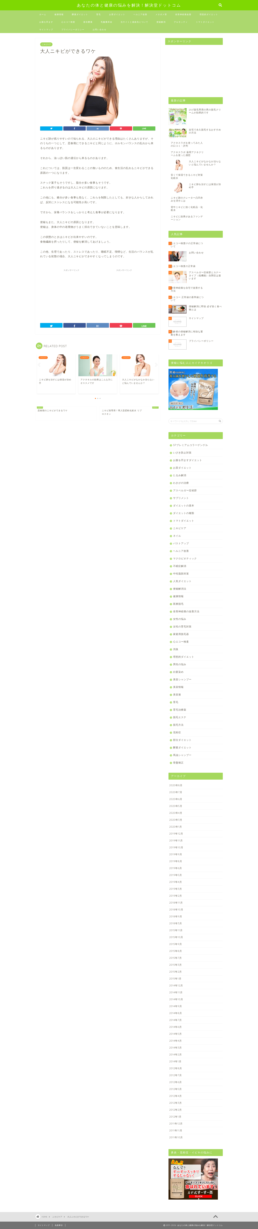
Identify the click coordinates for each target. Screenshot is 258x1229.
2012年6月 (175, 1082)
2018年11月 (176, 902)
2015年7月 (175, 957)
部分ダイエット (182, 739)
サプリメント (181, 498)
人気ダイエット (182, 581)
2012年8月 (175, 1068)
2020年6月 (175, 799)
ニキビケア (46, 44)
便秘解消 (161, 22)
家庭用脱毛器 (181, 634)
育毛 (98, 14)
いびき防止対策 (182, 452)
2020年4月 (175, 812)
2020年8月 (175, 785)
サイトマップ (46, 29)
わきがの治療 (181, 482)
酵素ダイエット (80, 14)
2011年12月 (176, 1123)
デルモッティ (181, 22)
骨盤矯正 (178, 762)
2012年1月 (175, 1116)
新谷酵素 (88, 22)
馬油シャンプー (182, 755)
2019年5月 (175, 875)
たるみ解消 (179, 475)
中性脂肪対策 (181, 573)
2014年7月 (175, 1020)
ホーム (42, 14)
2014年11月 (176, 992)
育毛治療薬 (179, 709)
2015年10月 (176, 937)
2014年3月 (175, 1047)
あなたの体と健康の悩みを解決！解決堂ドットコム (129, 5)
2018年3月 (175, 923)
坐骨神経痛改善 (183, 14)
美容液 (177, 694)
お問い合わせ (99, 29)
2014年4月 (175, 1040)
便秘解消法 (179, 588)
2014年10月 (176, 999)
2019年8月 (175, 861)
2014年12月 (176, 985)
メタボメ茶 (161, 14)
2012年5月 (175, 1089)
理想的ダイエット (209, 14)
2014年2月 (175, 1054)
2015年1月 (175, 978)
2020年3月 (175, 819)
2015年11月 (176, 930)
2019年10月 (176, 847)
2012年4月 (175, 1096)
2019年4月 (175, 881)
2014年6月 (175, 1026)
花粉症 (177, 732)
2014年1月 (175, 1061)
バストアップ (181, 543)
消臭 (175, 649)
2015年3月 (175, 964)
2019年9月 (175, 854)
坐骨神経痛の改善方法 (186, 611)
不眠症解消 (179, 566)
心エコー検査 (68, 22)
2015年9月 (175, 944)
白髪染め (178, 671)
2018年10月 (176, 909)
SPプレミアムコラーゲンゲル (190, 445)
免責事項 (59, 1225)
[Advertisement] (71, 293)
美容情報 (178, 687)
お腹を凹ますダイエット (187, 460)
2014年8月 (175, 1013)
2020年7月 (175, 792)
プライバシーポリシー (72, 29)
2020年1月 (175, 826)
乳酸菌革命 (106, 22)
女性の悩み (179, 618)
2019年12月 (176, 833)
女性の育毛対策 (182, 626)
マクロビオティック (185, 558)
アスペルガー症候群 (185, 490)
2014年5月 (175, 1033)
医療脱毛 (178, 603)
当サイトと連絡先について (134, 22)
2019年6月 (175, 868)
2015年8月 (175, 951)
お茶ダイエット (117, 14)
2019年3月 (175, 888)
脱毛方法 (178, 724)
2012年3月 (175, 1102)
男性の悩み (179, 664)
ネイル (177, 535)
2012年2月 (175, 1109)
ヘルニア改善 (140, 14)
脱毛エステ (179, 717)
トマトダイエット (205, 22)
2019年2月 (175, 895)
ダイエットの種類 (183, 513)
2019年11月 (176, 840)
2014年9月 (175, 1006)
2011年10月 (176, 1137)
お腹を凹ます (46, 22)
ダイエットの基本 (183, 505)
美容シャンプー (182, 679)
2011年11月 (175, 1130)
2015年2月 (175, 971)
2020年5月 (175, 806)
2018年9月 (175, 916)
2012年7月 (175, 1075)
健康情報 (59, 14)
